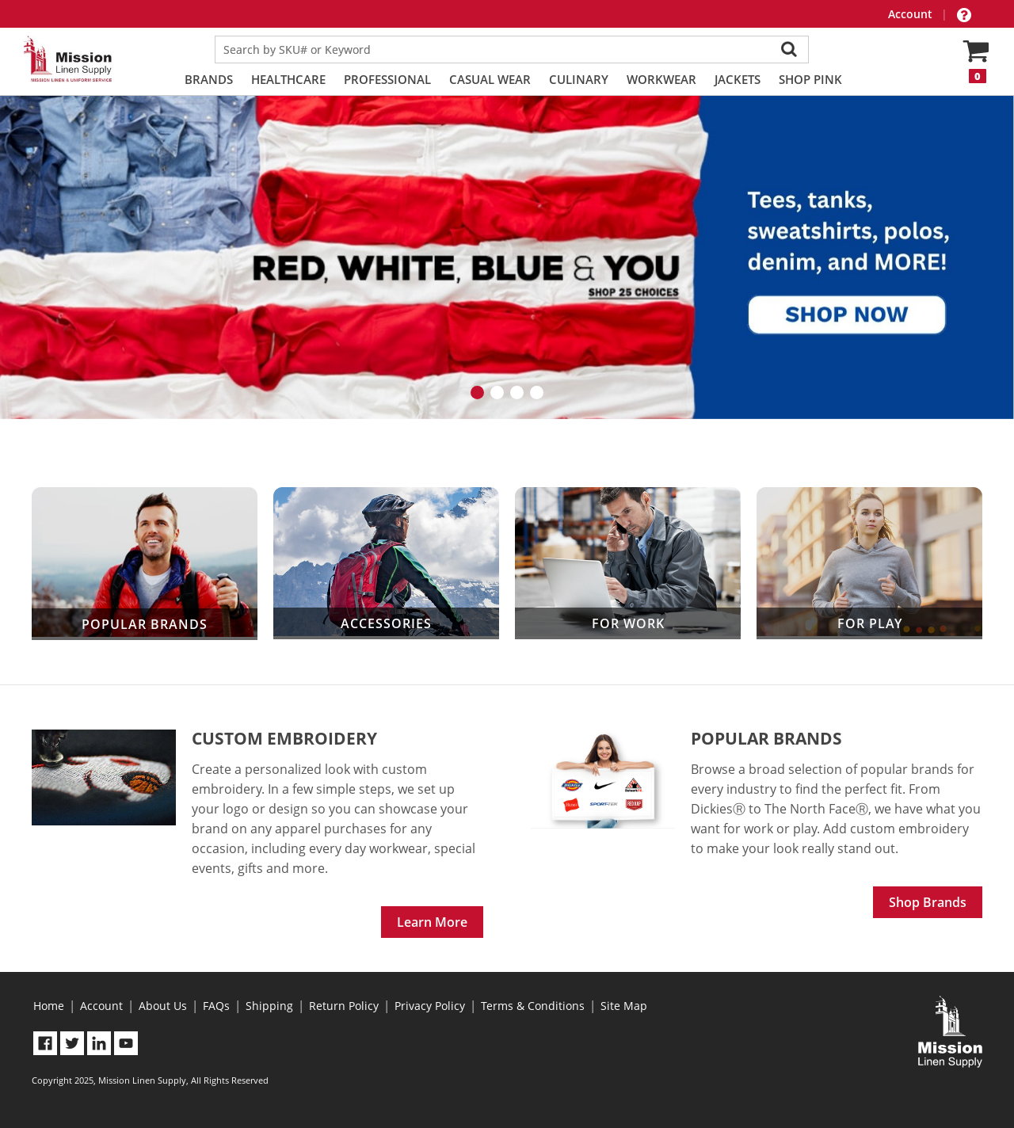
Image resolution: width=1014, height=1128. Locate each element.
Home (48, 1005)
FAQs (216, 1005)
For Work (628, 563)
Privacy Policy (430, 1005)
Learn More (432, 922)
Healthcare (288, 79)
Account (912, 13)
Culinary (578, 79)
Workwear (661, 79)
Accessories (386, 563)
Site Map (623, 1005)
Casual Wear (490, 79)
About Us (163, 1005)
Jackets (737, 79)
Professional (387, 79)
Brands (209, 79)
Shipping (269, 1005)
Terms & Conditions (533, 1005)
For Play (869, 563)
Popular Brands (144, 563)
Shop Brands (927, 902)
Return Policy (344, 1005)
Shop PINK (810, 79)
